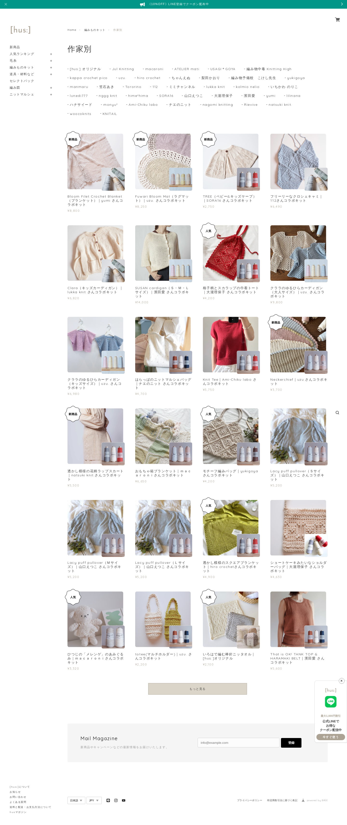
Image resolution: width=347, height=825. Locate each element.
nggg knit (108, 96)
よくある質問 (18, 802)
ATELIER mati (187, 69)
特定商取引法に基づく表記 (282, 801)
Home (71, 30)
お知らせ (15, 791)
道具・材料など (22, 68)
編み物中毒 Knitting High (271, 69)
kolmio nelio (248, 87)
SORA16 (166, 96)
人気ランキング (22, 48)
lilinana (294, 96)
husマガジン (18, 812)
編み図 (15, 82)
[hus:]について (20, 786)
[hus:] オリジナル (85, 69)
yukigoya (298, 78)
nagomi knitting (218, 105)
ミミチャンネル (183, 87)
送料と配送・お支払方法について (31, 807)
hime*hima (138, 96)
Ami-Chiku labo (143, 105)
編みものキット (22, 61)
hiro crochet (150, 78)
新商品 (15, 41)
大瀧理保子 (224, 96)
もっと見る (197, 690)
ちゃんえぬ (182, 78)
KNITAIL (110, 115)
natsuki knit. (281, 105)
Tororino (133, 87)
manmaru (79, 87)
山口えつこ (194, 96)
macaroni (155, 69)
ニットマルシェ (22, 88)
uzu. (123, 78)
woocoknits (81, 115)
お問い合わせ (18, 796)
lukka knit (216, 87)
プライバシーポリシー (249, 801)
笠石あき (106, 87)
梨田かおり (212, 78)
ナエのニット (180, 105)
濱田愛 (250, 96)
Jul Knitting (124, 69)
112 (156, 87)
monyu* (110, 105)
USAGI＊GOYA (224, 69)
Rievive (251, 105)
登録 (291, 744)
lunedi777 (79, 96)
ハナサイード (81, 105)
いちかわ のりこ (285, 87)
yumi (271, 96)
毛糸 (13, 55)
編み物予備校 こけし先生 (255, 78)
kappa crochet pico (89, 78)
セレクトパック (22, 75)
